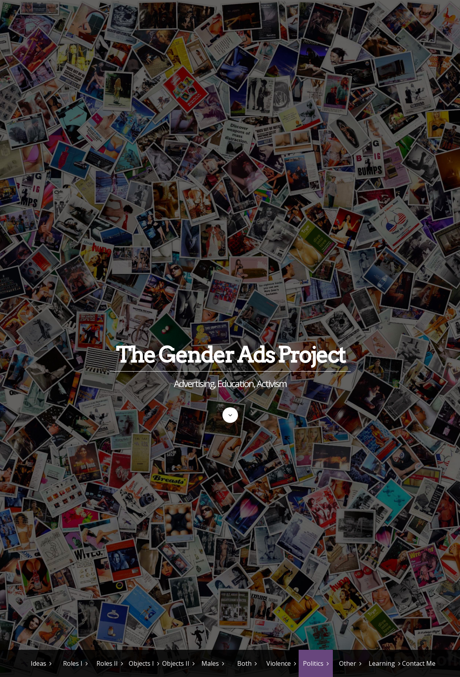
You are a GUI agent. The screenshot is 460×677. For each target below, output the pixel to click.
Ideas (38, 663)
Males (210, 663)
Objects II (175, 663)
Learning (382, 663)
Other (347, 663)
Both (244, 663)
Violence (278, 663)
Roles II (107, 663)
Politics (313, 663)
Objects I (141, 663)
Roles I (72, 663)
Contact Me (419, 663)
